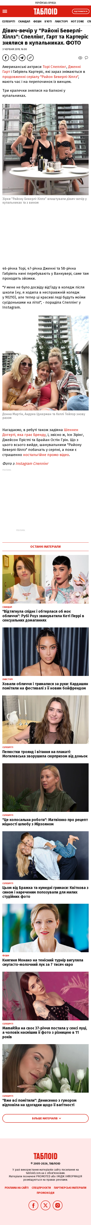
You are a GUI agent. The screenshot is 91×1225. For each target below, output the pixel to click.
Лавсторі (61, 21)
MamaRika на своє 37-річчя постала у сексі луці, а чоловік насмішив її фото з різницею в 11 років (44, 1032)
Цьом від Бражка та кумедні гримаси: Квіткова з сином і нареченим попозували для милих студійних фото (45, 892)
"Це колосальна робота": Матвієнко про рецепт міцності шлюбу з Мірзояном (45, 822)
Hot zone (77, 21)
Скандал (24, 21)
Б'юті (48, 21)
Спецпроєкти (41, 1187)
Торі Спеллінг (54, 66)
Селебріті (8, 21)
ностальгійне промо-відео (46, 454)
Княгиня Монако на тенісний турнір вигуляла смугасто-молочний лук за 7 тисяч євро (42, 962)
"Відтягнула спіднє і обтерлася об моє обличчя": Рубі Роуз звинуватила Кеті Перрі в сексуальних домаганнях (43, 616)
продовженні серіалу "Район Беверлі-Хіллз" (40, 76)
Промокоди (45, 1193)
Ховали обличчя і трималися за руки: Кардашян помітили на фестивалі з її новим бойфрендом (45, 686)
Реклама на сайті (17, 1187)
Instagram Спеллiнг (31, 463)
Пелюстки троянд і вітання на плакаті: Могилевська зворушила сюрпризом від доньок (44, 754)
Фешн (37, 21)
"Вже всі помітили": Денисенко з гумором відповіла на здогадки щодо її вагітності (39, 1102)
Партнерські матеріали (70, 1187)
